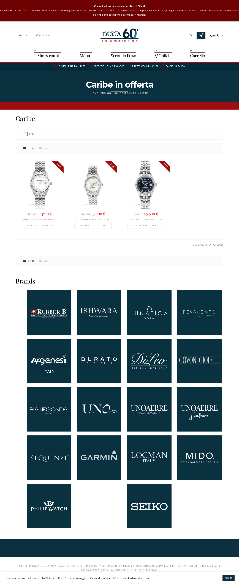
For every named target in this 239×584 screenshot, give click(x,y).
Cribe (32, 134)
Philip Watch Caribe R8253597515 (39, 219)
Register (42, 35)
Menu (86, 55)
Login (23, 35)
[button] (214, 35)
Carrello (197, 55)
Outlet (163, 55)
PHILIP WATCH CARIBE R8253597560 (92, 219)
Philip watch (129, 93)
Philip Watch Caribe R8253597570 (146, 219)
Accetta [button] (228, 577)
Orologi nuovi (109, 93)
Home (94, 93)
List (44, 148)
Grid (28, 148)
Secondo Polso (123, 55)
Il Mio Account (47, 55)
